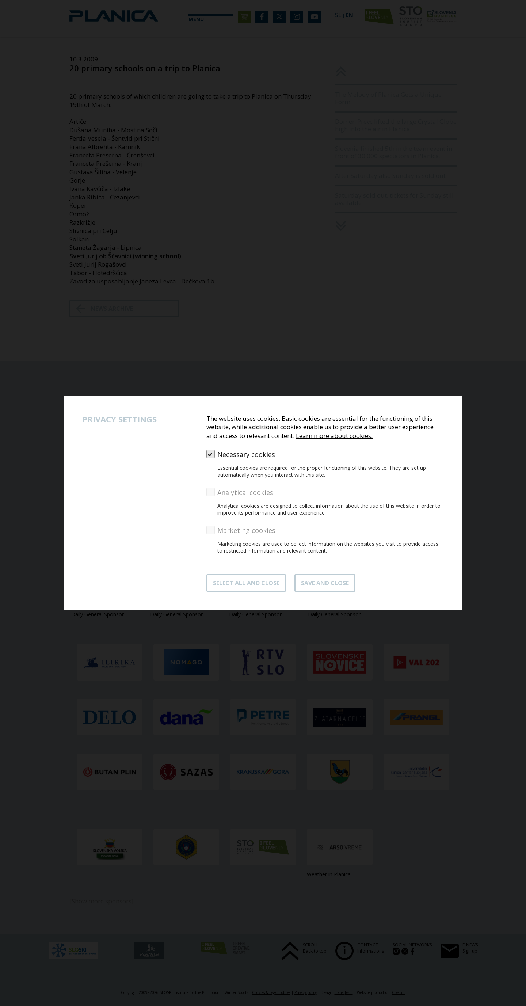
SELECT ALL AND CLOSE (246, 583)
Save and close (325, 583)
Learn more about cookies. (334, 435)
